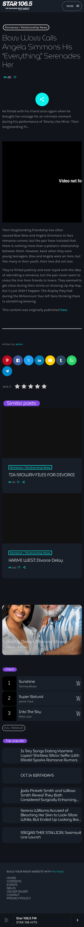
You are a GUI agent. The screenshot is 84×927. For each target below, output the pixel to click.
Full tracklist (13, 727)
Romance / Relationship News (26, 27)
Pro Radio (58, 871)
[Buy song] (77, 683)
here (63, 310)
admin (19, 344)
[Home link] (17, 6)
